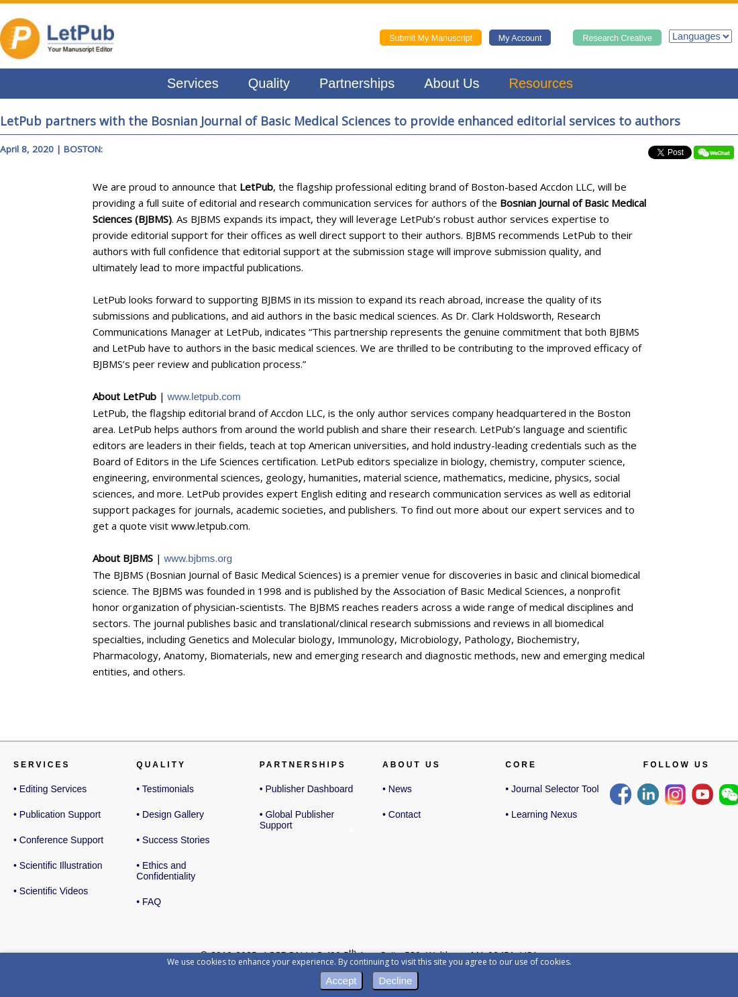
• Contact (401, 814)
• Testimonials (165, 789)
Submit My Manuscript (430, 38)
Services (193, 83)
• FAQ (148, 901)
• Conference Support (58, 840)
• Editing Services (50, 789)
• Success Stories (172, 840)
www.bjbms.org (198, 558)
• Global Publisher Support (297, 821)
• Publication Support (57, 814)
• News (397, 789)
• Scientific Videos (50, 891)
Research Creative (617, 38)
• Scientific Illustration (58, 865)
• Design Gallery (170, 814)
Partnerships (356, 83)
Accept (341, 980)
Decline (395, 980)
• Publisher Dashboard (307, 789)
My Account (520, 38)
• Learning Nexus (541, 814)
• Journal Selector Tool (551, 789)
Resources (541, 83)
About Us (451, 83)
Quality (269, 83)
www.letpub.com (204, 396)
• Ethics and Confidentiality (165, 871)
